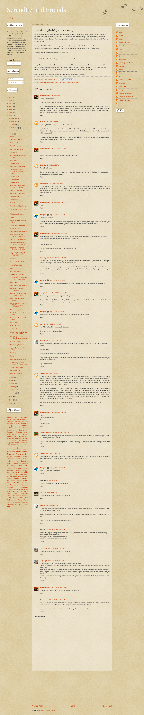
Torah (9, 498)
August (13, 131)
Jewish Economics (14, 457)
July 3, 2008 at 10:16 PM (59, 233)
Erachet (42, 340)
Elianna (19, 432)
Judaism (24, 461)
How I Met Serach (14, 449)
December (14, 118)
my (10, 42)
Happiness (10, 443)
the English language (66, 82)
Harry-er (16, 443)
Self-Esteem (17, 485)
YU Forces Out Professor (18, 239)
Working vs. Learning (13, 502)
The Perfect (14, 200)
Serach (25, 485)
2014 (11, 97)
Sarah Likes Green (125, 80)
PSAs (16, 474)
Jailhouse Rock (15, 228)
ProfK (42, 373)
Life (26, 465)
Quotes (18, 481)
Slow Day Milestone (16, 149)
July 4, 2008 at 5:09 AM (53, 340)
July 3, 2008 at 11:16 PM (57, 280)
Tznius (15, 498)
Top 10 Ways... (15, 179)
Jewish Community (45, 82)
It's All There (14, 323)
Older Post (107, 706)
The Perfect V (14, 152)
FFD (120, 52)
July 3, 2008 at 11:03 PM (58, 258)
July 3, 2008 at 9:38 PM (55, 183)
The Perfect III (14, 176)
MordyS (42, 324)
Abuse (20, 417)
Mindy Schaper (45, 95)
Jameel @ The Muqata (126, 63)
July (12, 134)
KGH (8, 463)
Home (12, 18)
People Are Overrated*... (18, 193)
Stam (26, 491)
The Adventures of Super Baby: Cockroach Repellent (18, 254)
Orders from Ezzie (16, 265)
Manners (9, 468)
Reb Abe (9, 483)
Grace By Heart (15, 326)
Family (9, 436)
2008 (11, 116)
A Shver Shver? (15, 329)
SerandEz (10, 487)
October (13, 124)
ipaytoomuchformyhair (14, 504)
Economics (23, 430)
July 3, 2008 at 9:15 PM (58, 148)
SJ (41, 492)
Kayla (13, 463)
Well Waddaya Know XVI (18, 310)
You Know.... (14, 259)
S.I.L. (120, 73)
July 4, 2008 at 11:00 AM (61, 433)
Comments (12, 82)
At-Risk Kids (11, 419)
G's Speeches (16, 438)
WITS (21, 498)
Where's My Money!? (17, 345)
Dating (25, 428)
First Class (13, 160)
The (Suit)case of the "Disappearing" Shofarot (18, 337)
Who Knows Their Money (18, 206)
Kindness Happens (21, 463)
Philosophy (9, 478)
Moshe (9, 472)
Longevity (13, 356)
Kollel (8, 466)
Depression (10, 430)
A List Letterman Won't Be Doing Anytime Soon (18, 278)
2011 (11, 106)
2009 (11, 113)
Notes (12, 136)
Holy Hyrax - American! (17, 203)
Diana (121, 39)
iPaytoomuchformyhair (126, 97)
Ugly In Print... (14, 282)
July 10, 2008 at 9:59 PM (56, 561)
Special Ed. (11, 491)
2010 (11, 109)
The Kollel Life (15, 196)
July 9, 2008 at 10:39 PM (57, 530)
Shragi (25, 489)
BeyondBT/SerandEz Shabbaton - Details (17, 248)
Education (11, 432)
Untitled (12, 217)
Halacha (25, 440)
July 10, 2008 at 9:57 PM (56, 548)
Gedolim (25, 438)
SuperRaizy (44, 183)
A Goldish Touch (12, 417)
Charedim (24, 423)
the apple (55, 82)
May (12, 380)
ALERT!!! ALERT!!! (16, 140)
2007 (11, 397)
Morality (18, 470)
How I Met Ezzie (23, 447)
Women (20, 500)
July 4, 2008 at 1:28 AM (57, 311)
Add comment (40, 616)
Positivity (13, 353)
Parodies (9, 476)
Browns (17, 421)
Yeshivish (76, 82)
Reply (42, 115)
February (14, 390)
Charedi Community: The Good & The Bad (18, 294)
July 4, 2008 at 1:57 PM (49, 492)
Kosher (13, 466)
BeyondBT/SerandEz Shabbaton (17, 289)
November (14, 121)
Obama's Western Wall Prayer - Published (17, 186)
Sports (19, 491)
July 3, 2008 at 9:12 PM (58, 95)
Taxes (9, 493)
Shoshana (19, 489)
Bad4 (19, 419)
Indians (25, 449)
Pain (11, 268)
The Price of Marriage (17, 274)
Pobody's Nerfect (21, 478)
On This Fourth (15, 342)
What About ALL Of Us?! (18, 225)
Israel (18, 451)
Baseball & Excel (15, 370)
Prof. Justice (11, 480)
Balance (25, 419)
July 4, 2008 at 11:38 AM (52, 453)
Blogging (10, 421)
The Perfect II (14, 182)
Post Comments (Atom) (48, 710)
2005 (11, 403)
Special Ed (122, 86)
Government (11, 440)
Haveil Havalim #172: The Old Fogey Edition (18, 333)
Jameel (25, 452)
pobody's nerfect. (124, 100)
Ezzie (41, 122)
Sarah (20, 483)
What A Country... (15, 146)
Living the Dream (15, 143)
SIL (14, 483)
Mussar (14, 472)
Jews (17, 461)
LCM (18, 466)
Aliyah (26, 417)
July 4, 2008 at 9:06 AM (58, 412)
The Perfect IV (15, 163)
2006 (11, 400)
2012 (11, 103)
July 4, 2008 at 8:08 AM (51, 373)
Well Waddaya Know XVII (18, 285)
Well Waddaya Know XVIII (18, 231)
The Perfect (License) (20, 495)
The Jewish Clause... (17, 214)
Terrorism (15, 493)
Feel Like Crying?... (16, 271)
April (12, 383)
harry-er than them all (125, 93)
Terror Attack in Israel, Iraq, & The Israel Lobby (18, 363)
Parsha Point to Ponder (20, 476)
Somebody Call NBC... (17, 262)
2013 (11, 100)
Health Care (24, 443)
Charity (9, 426)
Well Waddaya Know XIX (18, 166)
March (13, 387)
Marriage (17, 468)
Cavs (13, 423)
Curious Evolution (16, 373)
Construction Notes (16, 367)
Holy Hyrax (11, 445)
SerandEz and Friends (36, 9)
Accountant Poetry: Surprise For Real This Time (18, 171)
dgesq (121, 90)
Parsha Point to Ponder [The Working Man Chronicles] (17, 305)
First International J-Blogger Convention (17, 235)
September (14, 128)
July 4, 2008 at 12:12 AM (59, 293)
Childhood (24, 426)
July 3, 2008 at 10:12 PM (57, 215)
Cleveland (11, 428)
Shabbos (24, 487)
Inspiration (11, 452)
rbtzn (120, 103)
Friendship (17, 436)
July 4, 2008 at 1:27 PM (56, 480)
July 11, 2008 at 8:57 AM (59, 587)
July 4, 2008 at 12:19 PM (57, 468)
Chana (17, 423)
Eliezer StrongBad (46, 433)
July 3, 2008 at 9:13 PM (51, 122)
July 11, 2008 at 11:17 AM (57, 600)
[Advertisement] (72, 687)
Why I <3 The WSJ (16, 190)
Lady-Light (43, 548)
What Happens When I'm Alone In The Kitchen (18, 243)
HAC (19, 440)
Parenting (24, 474)
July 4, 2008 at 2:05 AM (53, 324)
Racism (25, 481)
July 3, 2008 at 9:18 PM (51, 165)
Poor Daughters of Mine (18, 359)
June (12, 377)
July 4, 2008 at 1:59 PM (53, 505)
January (13, 393)
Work (26, 500)
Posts (10, 79)
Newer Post (37, 706)
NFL (19, 472)
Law (21, 466)
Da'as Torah (19, 428)
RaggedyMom (44, 258)
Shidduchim (11, 489)
